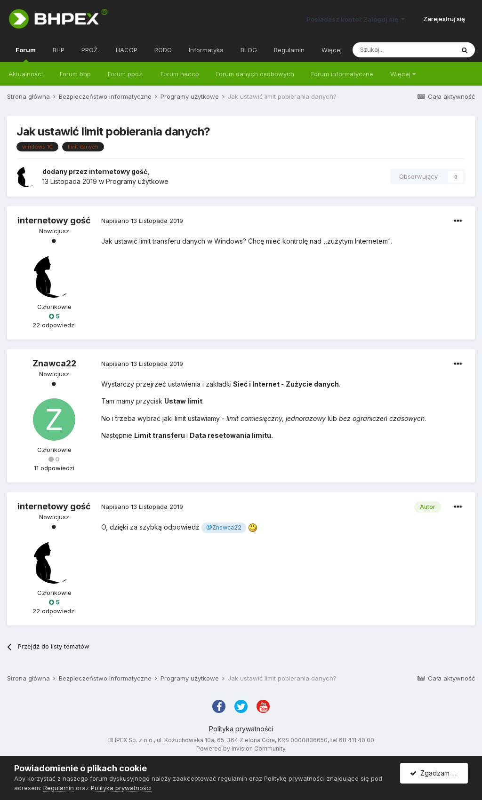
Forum (26, 54)
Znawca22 (54, 363)
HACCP (126, 50)
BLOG (249, 50)
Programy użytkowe (137, 181)
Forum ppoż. (126, 74)
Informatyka (206, 50)
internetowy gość (118, 171)
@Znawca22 (223, 527)
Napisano (142, 220)
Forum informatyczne (342, 74)
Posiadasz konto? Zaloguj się (355, 19)
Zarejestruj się (444, 19)
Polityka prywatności (241, 729)
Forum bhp (75, 74)
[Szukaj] (403, 49)
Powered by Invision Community (241, 748)
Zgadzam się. (435, 773)
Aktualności (25, 74)
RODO (163, 50)
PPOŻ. (90, 50)
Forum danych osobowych (255, 74)
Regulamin (289, 50)
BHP (58, 50)
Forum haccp (180, 74)
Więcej (403, 74)
